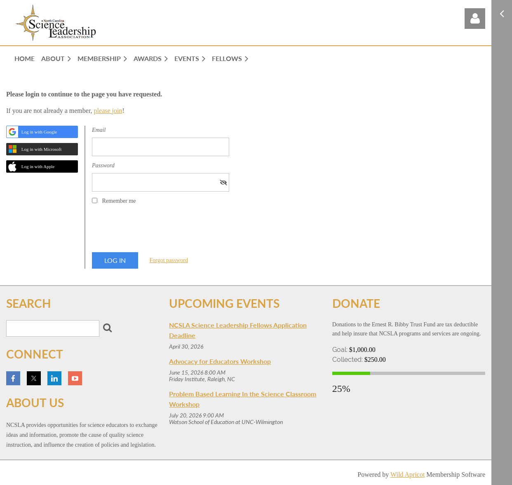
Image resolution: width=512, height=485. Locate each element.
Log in (475, 18)
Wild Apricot (407, 474)
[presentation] (154, 231)
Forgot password (169, 260)
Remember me (119, 201)
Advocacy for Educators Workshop (220, 361)
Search (107, 327)
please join (108, 110)
